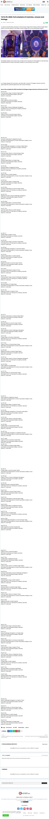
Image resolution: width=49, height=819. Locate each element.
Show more (44, 744)
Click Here (44, 783)
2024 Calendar (36, 5)
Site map (30, 813)
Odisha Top (43, 5)
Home (2, 5)
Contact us (29, 800)
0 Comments (45, 755)
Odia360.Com (27, 815)
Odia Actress (7, 5)
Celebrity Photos (15, 5)
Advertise (36, 813)
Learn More (18, 812)
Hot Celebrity (29, 5)
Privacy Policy (23, 813)
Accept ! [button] (6, 815)
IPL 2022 (15, 727)
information (9, 727)
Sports (5, 14)
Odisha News (21, 727)
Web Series (22, 5)
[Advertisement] (24, 73)
